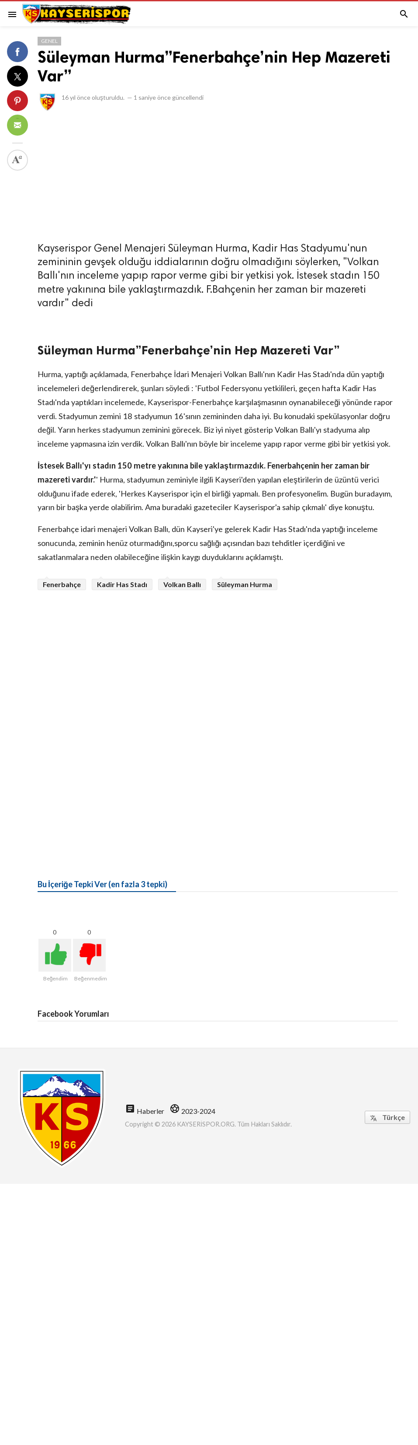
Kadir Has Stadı (122, 584)
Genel (49, 41)
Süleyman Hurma (244, 584)
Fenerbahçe (62, 584)
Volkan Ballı (182, 584)
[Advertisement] (218, 174)
